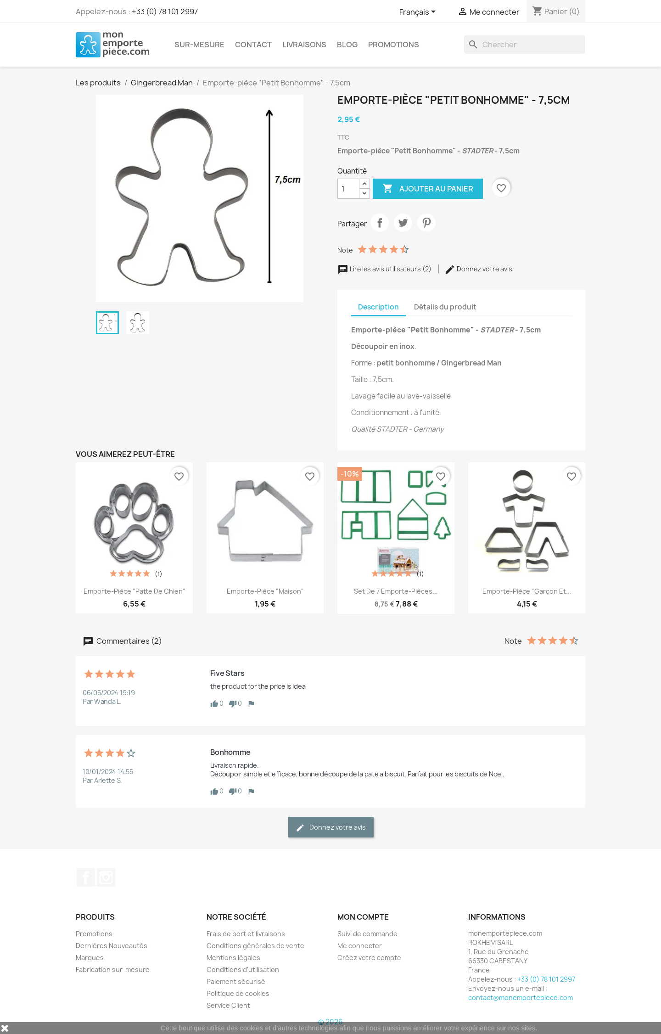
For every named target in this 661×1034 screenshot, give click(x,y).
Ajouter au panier (427, 189)
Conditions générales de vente (255, 945)
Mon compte (363, 917)
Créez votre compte (369, 957)
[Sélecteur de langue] (419, 12)
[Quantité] (348, 189)
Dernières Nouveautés (111, 945)
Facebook (86, 877)
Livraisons (304, 44)
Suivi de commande (367, 933)
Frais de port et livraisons (246, 933)
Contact (253, 44)
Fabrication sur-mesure (113, 969)
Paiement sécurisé (236, 981)
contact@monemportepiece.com (520, 997)
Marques (90, 957)
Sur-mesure (199, 44)
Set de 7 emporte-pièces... (396, 591)
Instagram (106, 877)
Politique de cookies (238, 993)
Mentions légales (233, 957)
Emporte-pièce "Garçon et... (526, 591)
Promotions (393, 44)
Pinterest (426, 223)
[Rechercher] (524, 44)
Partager (379, 223)
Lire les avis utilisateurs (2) (385, 268)
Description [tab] (378, 307)
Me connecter (359, 945)
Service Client (228, 1005)
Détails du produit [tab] (445, 307)
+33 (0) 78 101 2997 (165, 11)
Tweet (403, 223)
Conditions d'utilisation (243, 969)
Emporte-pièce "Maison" (265, 591)
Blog (347, 44)
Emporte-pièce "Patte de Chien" (134, 591)
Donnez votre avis (478, 268)
